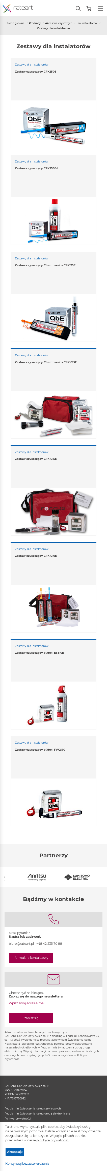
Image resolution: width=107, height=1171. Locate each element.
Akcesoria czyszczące (58, 23)
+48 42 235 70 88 (49, 943)
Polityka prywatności (18, 1118)
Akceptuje (14, 1152)
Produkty (35, 23)
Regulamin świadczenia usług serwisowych (33, 1108)
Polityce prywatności (53, 1140)
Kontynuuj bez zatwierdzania (27, 1163)
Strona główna (15, 23)
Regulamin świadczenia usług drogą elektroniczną (37, 1113)
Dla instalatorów (86, 23)
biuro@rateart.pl (21, 943)
